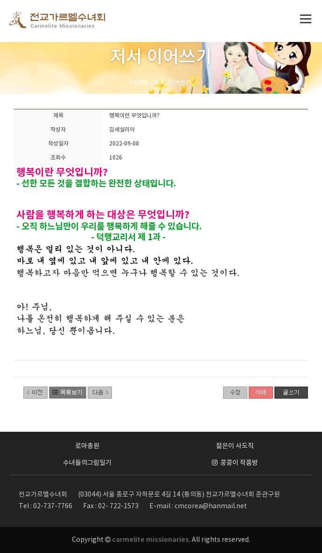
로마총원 (87, 446)
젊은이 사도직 (235, 446)
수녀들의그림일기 (87, 463)
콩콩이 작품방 (235, 463)
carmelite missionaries (150, 540)
